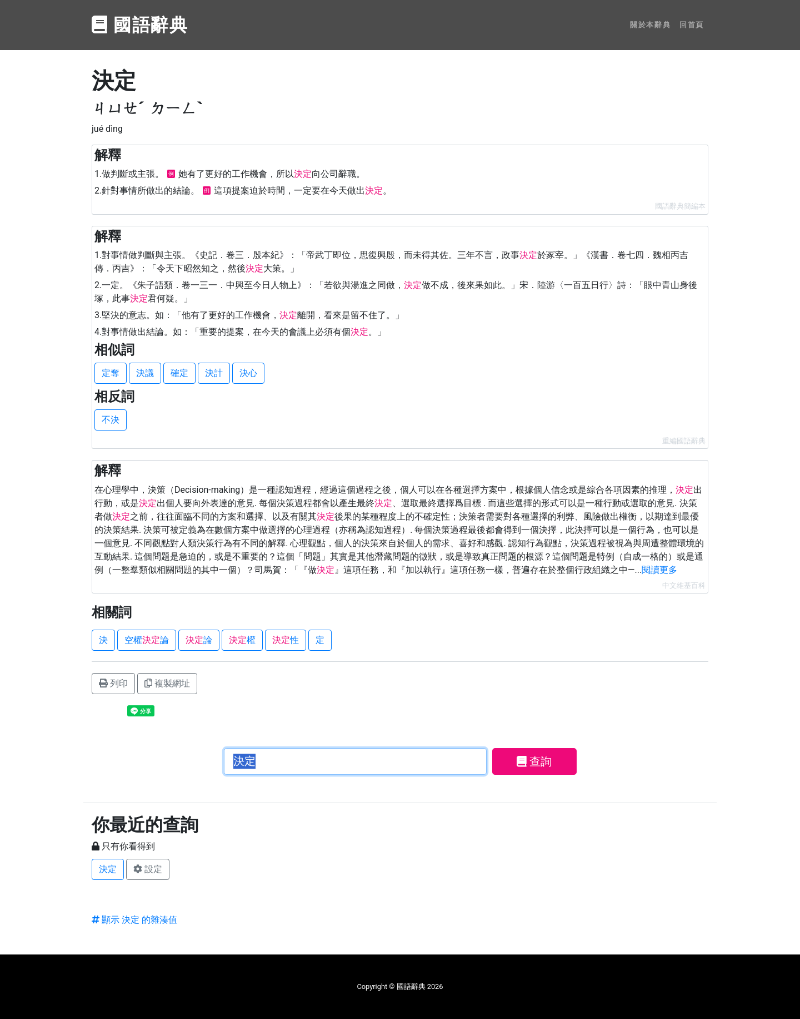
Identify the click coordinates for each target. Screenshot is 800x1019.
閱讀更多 (659, 570)
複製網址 (167, 683)
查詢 (534, 761)
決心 (248, 373)
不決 (110, 419)
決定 (108, 869)
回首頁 (691, 25)
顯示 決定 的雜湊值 (134, 919)
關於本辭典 (650, 25)
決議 (145, 373)
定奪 (110, 373)
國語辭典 (140, 25)
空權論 (146, 640)
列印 (113, 683)
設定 (147, 869)
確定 (179, 373)
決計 (214, 373)
